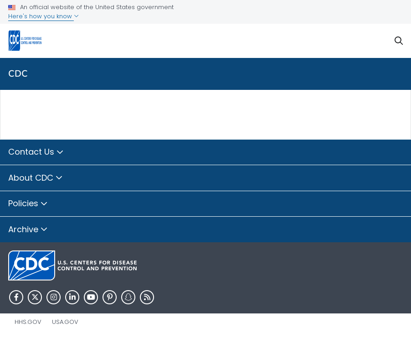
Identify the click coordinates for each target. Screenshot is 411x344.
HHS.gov (28, 322)
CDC (18, 74)
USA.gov (65, 322)
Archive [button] (28, 230)
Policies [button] (28, 204)
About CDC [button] (35, 178)
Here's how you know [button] (43, 16)
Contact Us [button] (36, 152)
